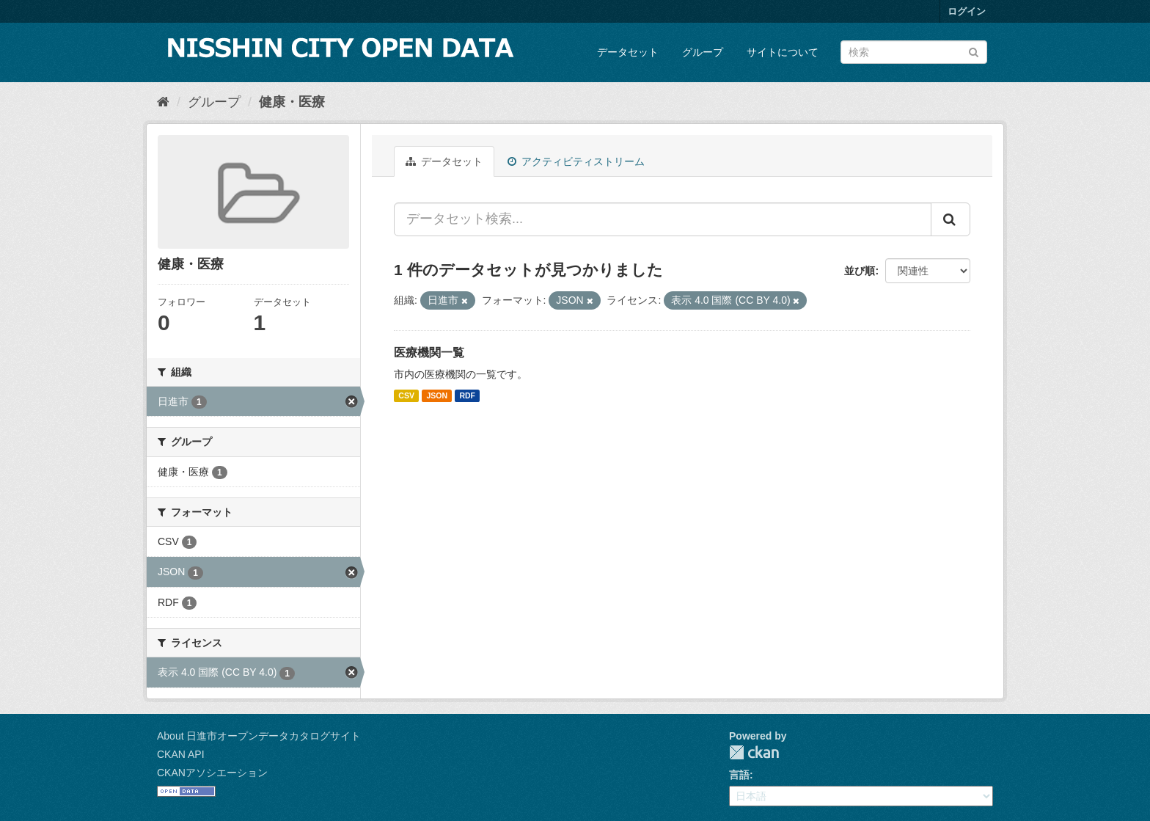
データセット (628, 52)
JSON (436, 395)
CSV (406, 395)
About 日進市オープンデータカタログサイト (259, 736)
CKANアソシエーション (212, 772)
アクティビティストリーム (576, 161)
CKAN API (181, 754)
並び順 (859, 271)
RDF (467, 395)
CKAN (754, 752)
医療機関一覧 (429, 352)
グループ (702, 52)
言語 (739, 775)
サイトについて (782, 52)
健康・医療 (292, 102)
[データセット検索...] (662, 219)
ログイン (967, 11)
